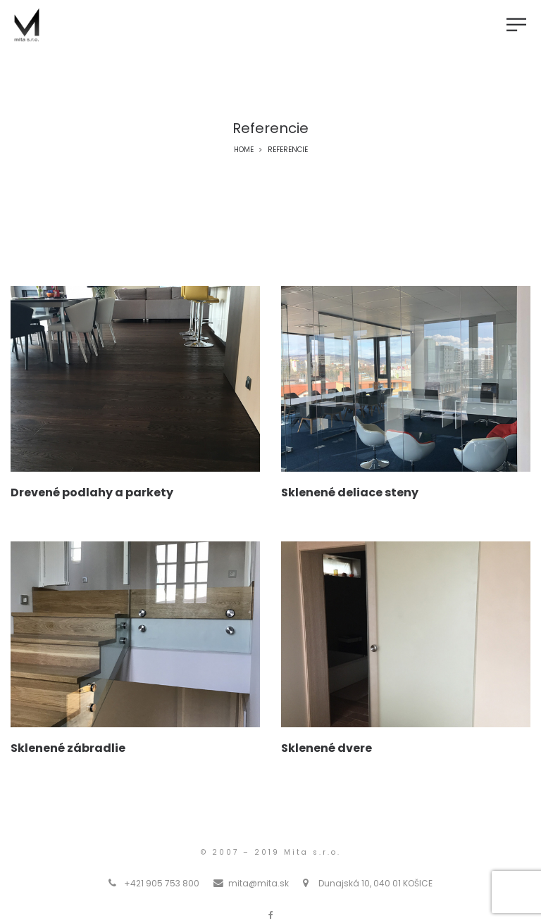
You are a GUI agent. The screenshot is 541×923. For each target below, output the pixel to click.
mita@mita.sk (258, 883)
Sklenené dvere (326, 748)
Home (244, 149)
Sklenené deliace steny (349, 492)
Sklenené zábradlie (68, 748)
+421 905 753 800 (161, 883)
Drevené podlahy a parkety (92, 492)
